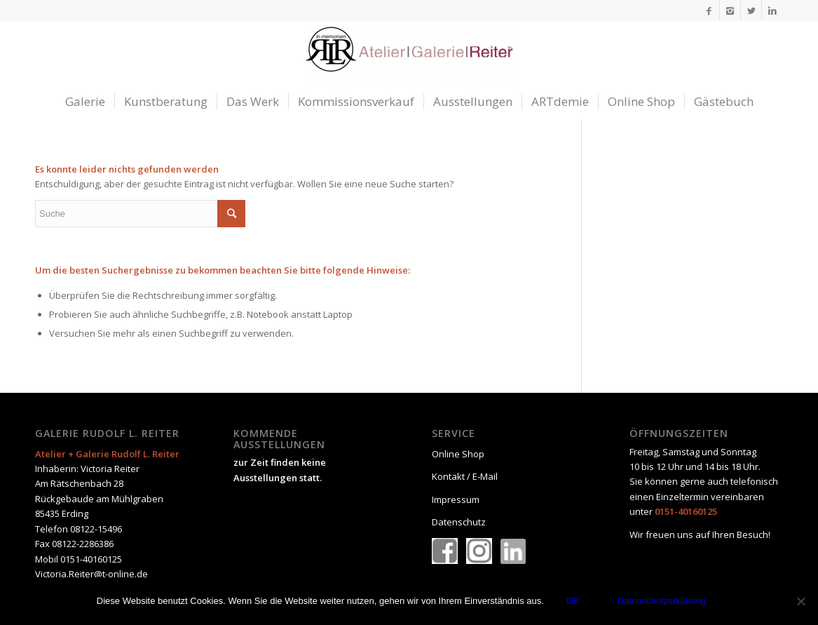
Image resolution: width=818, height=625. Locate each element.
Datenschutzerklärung (662, 601)
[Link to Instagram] (730, 10)
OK (573, 601)
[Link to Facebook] (709, 10)
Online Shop (458, 454)
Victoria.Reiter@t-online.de (91, 573)
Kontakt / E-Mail (465, 476)
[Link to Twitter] (751, 10)
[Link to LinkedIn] (772, 10)
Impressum (455, 499)
